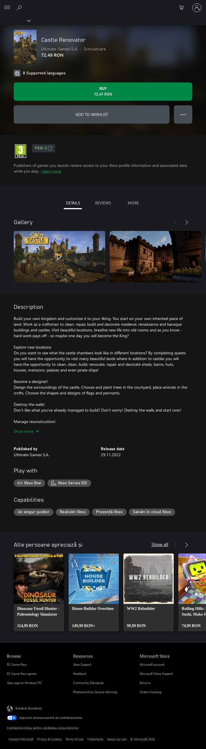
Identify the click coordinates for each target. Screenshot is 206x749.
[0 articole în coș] (183, 8)
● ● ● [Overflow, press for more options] (183, 114)
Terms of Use (74, 739)
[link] (39, 592)
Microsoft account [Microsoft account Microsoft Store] (152, 664)
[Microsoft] (102, 4)
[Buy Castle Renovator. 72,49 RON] (103, 91)
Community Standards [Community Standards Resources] (88, 683)
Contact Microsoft (21, 739)
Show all (159, 544)
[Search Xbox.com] (20, 7)
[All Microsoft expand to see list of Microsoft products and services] (7, 8)
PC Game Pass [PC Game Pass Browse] (17, 664)
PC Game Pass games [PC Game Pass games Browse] (22, 673)
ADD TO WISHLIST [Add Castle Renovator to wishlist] (91, 114)
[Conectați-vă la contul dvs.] (197, 8)
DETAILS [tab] (73, 202)
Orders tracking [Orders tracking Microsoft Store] (150, 692)
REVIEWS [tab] (103, 202)
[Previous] (175, 222)
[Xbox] (15, 20)
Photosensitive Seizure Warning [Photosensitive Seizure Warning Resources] (95, 692)
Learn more (51, 171)
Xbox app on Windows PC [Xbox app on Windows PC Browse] (24, 683)
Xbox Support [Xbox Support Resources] (82, 664)
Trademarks (95, 739)
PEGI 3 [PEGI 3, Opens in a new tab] (43, 148)
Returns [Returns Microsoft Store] (145, 683)
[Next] (186, 222)
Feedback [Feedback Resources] (79, 673)
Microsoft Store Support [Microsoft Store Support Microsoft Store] (156, 673)
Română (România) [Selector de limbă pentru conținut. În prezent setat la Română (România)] (28, 708)
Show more (26, 431)
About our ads (117, 739)
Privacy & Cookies (49, 739)
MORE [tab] (133, 202)
